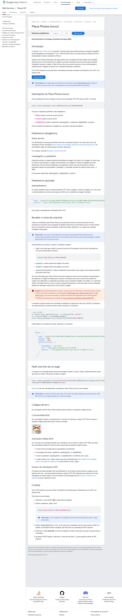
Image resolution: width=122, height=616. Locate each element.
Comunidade (87, 2)
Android (56, 33)
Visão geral (37, 2)
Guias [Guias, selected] (4, 12)
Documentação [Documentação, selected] (66, 2)
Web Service (78, 33)
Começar (80, 8)
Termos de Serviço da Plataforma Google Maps (77, 298)
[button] (12, 30)
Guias (94, 21)
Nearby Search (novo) (73, 145)
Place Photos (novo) (45, 51)
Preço (55, 2)
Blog (78, 2)
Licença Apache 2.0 (72, 549)
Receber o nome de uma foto (56, 151)
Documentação (68, 21)
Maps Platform (16, 2)
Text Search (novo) (89, 145)
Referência (13, 12)
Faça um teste (38, 77)
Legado (32, 12)
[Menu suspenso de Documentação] (73, 2)
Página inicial (35, 21)
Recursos (23, 12)
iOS (66, 33)
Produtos (47, 2)
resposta (36, 388)
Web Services (8, 8)
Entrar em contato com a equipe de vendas (103, 8)
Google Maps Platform (55, 21)
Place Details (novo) (84, 83)
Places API (21, 8)
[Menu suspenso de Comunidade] (94, 2)
